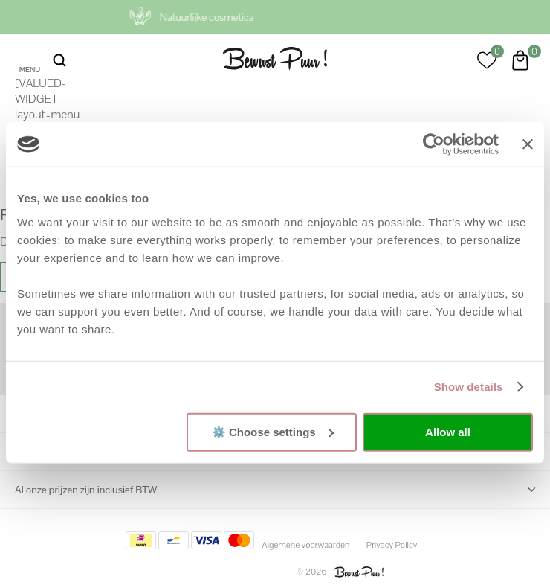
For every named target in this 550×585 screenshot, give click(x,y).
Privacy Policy (392, 545)
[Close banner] (527, 144)
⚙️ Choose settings (273, 431)
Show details (468, 386)
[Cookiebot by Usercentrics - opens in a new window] (434, 144)
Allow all (447, 432)
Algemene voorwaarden (305, 545)
